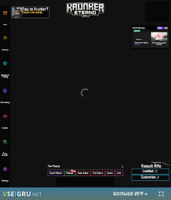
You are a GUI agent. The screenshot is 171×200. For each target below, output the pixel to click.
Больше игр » (130, 194)
